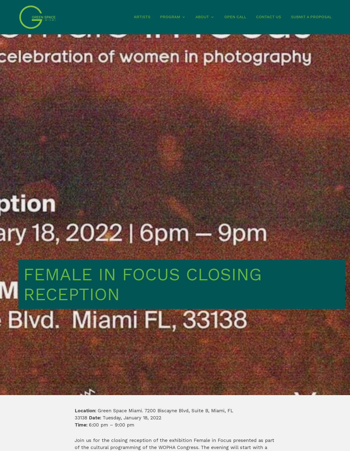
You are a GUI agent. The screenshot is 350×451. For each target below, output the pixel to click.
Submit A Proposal (311, 17)
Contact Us (268, 17)
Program (173, 17)
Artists (142, 17)
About (205, 17)
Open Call (235, 17)
